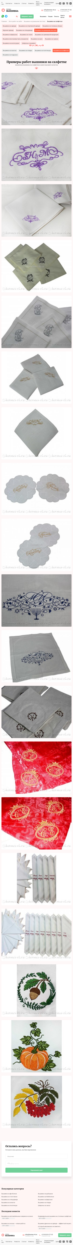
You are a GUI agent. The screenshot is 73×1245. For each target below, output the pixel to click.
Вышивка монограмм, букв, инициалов (15, 39)
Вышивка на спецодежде (24, 30)
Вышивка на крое (36, 39)
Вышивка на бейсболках (46, 1196)
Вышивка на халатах (9, 50)
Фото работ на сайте (39, 3)
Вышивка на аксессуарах (11, 43)
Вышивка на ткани (26, 34)
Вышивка (43, 16)
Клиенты (31, 3)
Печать (56, 16)
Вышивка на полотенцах (43, 50)
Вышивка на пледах (25, 50)
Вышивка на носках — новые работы (13, 1223)
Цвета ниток (62, 16)
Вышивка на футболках (9, 1193)
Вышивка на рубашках (45, 1193)
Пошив (50, 16)
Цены (57, 3)
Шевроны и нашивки (28, 43)
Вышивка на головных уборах (52, 26)
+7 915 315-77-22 (66, 10)
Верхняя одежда (8, 30)
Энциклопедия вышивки (49, 3)
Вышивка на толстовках (9, 1196)
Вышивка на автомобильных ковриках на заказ (17, 1216)
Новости (17, 3)
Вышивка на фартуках (10, 34)
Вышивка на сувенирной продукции (46, 34)
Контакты (9, 3)
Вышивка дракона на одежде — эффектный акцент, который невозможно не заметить (54, 1225)
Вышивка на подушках (10, 55)
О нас (2, 3)
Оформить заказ (26, 16)
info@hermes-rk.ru (50, 10)
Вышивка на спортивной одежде (29, 26)
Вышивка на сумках (51, 39)
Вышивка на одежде (9, 26)
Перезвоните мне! (37, 1170)
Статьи (24, 3)
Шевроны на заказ (44, 1205)
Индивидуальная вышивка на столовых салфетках (54, 1216)
